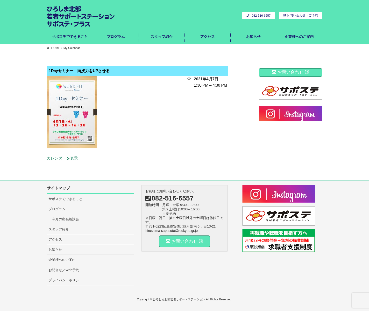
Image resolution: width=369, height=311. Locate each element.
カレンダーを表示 (62, 158)
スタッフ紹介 (59, 229)
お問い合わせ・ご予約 (300, 15)
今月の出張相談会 (65, 219)
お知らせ (55, 249)
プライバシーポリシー (65, 280)
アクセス (55, 239)
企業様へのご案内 (62, 260)
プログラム (57, 209)
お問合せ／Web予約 (64, 270)
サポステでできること (65, 199)
